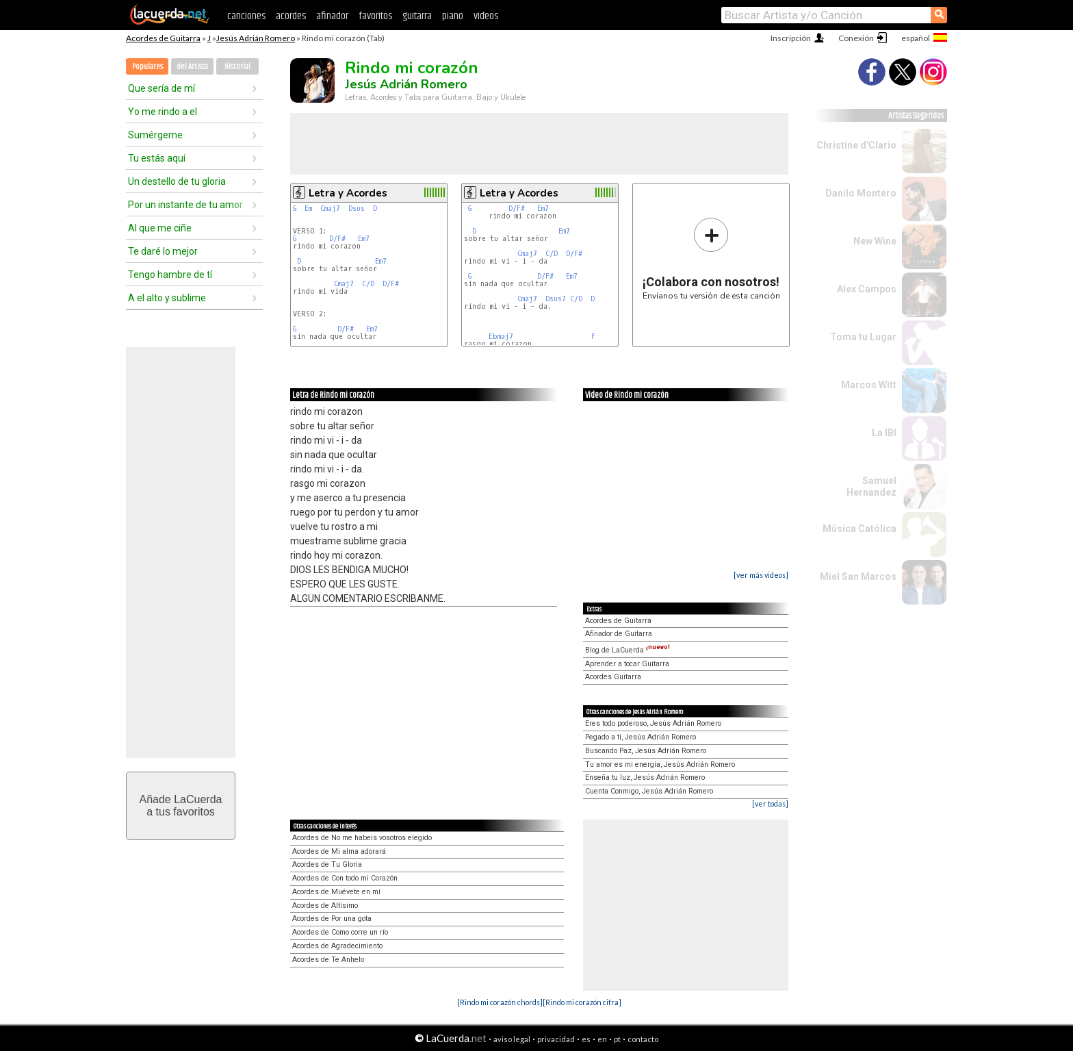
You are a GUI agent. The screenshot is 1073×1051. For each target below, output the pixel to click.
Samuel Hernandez (871, 486)
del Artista (192, 66)
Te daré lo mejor (163, 251)
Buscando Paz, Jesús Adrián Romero (645, 750)
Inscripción (791, 38)
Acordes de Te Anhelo (328, 959)
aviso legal (511, 1039)
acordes (291, 16)
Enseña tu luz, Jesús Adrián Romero (645, 777)
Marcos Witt (868, 384)
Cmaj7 (330, 208)
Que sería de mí (161, 88)
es (586, 1039)
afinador (332, 16)
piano (452, 16)
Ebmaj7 (501, 336)
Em (308, 208)
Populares (147, 66)
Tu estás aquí (156, 158)
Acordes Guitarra (613, 676)
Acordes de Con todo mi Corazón (345, 878)
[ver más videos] (761, 574)
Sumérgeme (155, 134)
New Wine (874, 241)
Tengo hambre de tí (170, 274)
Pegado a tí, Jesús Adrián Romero (640, 737)
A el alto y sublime (167, 297)
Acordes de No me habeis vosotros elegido (362, 837)
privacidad (556, 1039)
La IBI (884, 432)
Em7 (364, 238)
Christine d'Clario (856, 145)
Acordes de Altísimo (325, 905)
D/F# (337, 238)
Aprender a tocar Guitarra (627, 663)
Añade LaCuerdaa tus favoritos (181, 806)
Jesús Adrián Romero (255, 38)
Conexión (856, 38)
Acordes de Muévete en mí (336, 891)
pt (617, 1039)
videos (486, 16)
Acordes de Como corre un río (340, 932)
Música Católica (859, 528)
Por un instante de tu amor (185, 204)
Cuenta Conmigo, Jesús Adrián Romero (649, 791)
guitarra (417, 16)
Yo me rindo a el (162, 111)
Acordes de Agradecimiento (337, 945)
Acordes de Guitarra (163, 38)
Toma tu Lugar (863, 336)
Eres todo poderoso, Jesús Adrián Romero (653, 723)
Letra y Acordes (348, 193)
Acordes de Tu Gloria (327, 864)
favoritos (375, 16)
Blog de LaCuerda (627, 650)
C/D (368, 283)
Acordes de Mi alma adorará (339, 851)
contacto (643, 1039)
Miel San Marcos (858, 576)
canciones (246, 16)
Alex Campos (866, 288)
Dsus (356, 208)
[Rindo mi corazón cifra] (582, 1002)
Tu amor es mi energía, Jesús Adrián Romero (660, 764)
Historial (237, 66)
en (602, 1039)
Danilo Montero (860, 193)
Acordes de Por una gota (332, 918)
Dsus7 (555, 298)
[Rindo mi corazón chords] (500, 1002)
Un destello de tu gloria (177, 181)
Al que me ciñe (160, 228)
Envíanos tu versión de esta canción (711, 258)
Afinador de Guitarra (618, 633)
